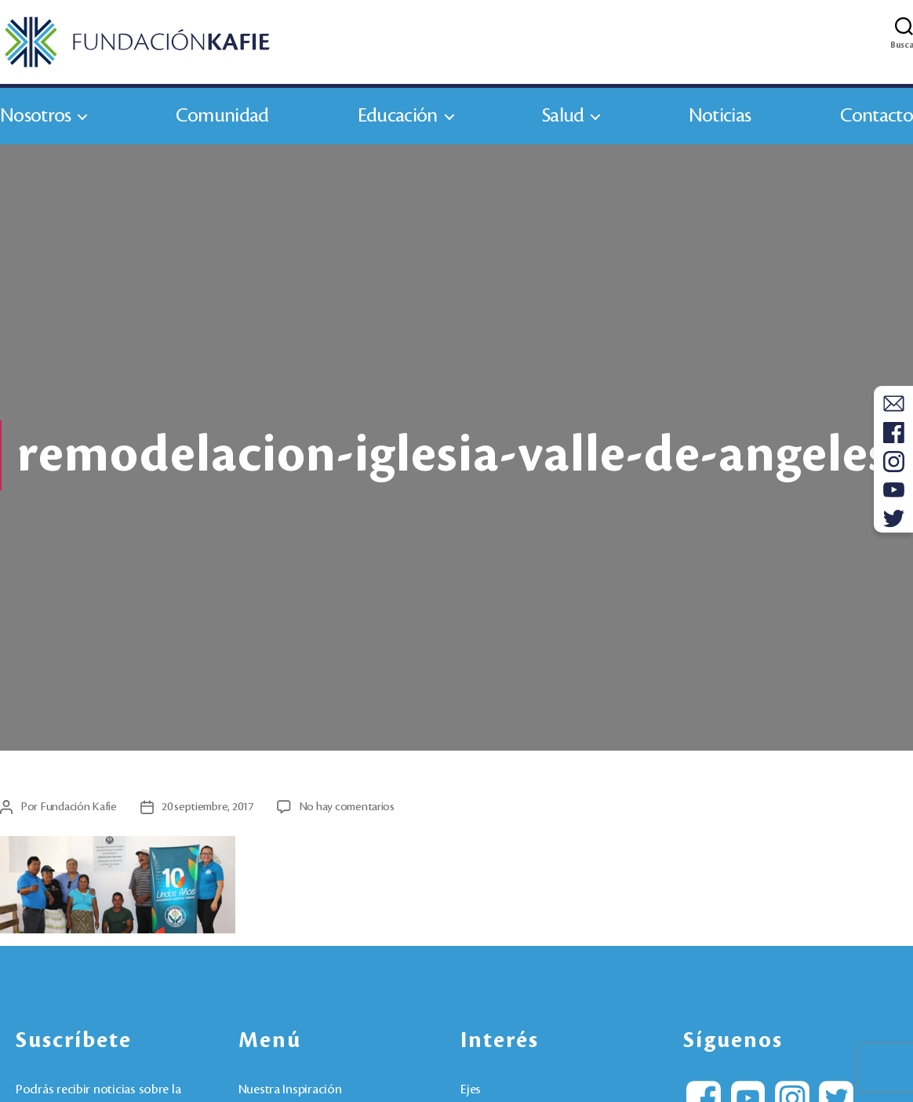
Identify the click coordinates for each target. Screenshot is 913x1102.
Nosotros (35, 116)
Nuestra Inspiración (290, 1091)
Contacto (876, 116)
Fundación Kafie (78, 808)
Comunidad (222, 116)
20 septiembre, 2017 (207, 808)
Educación (398, 116)
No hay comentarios (347, 808)
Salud (563, 116)
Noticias (720, 116)
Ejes (470, 1091)
